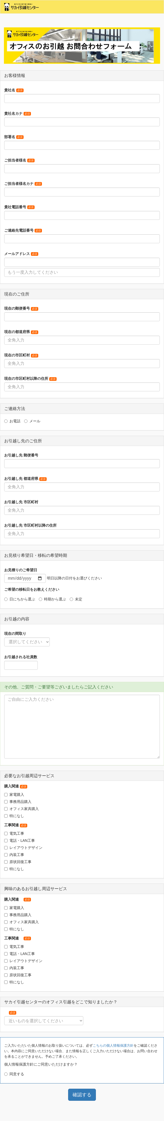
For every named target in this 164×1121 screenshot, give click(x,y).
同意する (14, 1074)
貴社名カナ (17, 113)
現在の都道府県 (21, 332)
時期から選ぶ (52, 599)
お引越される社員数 (20, 657)
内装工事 (14, 855)
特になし (14, 816)
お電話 (12, 421)
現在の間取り (15, 633)
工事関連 (15, 825)
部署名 (14, 137)
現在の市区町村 (21, 355)
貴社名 (14, 90)
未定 (76, 599)
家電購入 (14, 794)
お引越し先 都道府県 (25, 478)
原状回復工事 (17, 862)
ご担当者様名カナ (23, 183)
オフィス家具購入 (21, 809)
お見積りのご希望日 (20, 570)
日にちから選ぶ (19, 599)
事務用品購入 (17, 802)
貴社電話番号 (19, 207)
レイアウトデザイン (23, 847)
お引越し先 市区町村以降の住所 (30, 525)
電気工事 (14, 833)
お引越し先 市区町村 (21, 502)
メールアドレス (21, 254)
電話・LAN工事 (19, 840)
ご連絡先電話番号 (23, 230)
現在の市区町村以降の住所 (30, 378)
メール (32, 421)
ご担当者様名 (19, 160)
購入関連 (15, 786)
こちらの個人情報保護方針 (113, 1045)
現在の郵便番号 (21, 308)
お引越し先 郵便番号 (21, 455)
